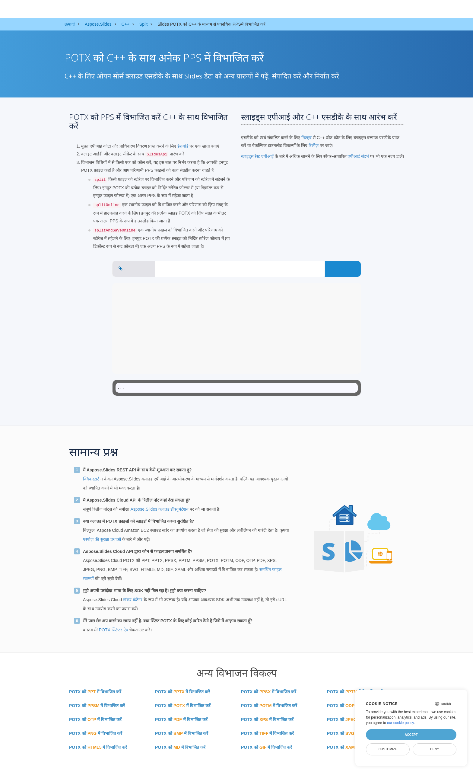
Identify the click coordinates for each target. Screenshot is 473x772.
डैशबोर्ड (182, 146)
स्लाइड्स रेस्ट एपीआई (257, 156)
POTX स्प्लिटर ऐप (113, 629)
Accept (411, 734)
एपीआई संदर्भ (358, 156)
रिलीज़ (314, 145)
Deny (434, 749)
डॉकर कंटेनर (132, 599)
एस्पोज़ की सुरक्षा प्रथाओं (102, 539)
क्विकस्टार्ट (91, 479)
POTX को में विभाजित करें (95, 691)
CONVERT (342, 268)
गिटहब (306, 137)
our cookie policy (400, 723)
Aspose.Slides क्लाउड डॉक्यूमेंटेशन (159, 509)
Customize (388, 749)
